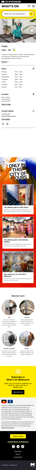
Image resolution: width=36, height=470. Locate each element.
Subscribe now (18, 392)
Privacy (18, 454)
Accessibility (18, 457)
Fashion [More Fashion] (4, 49)
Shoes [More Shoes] (9, 49)
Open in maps (6, 104)
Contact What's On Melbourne (18, 442)
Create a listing (18, 436)
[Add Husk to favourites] (14, 50)
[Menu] (33, 6)
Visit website (6, 119)
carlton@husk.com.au (9, 116)
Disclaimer (18, 451)
